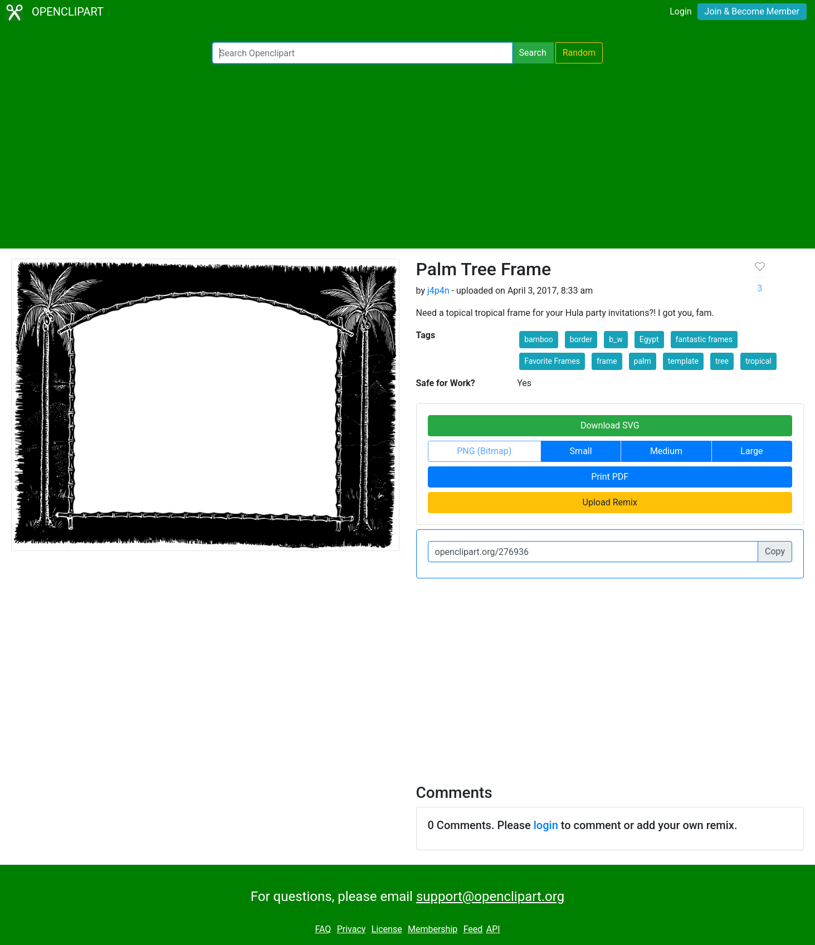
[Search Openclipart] (362, 53)
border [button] (581, 339)
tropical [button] (758, 361)
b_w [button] (616, 339)
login (546, 825)
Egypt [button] (649, 339)
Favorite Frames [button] (552, 361)
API (493, 929)
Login (680, 11)
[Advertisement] (408, 156)
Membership (432, 929)
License (387, 929)
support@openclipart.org (490, 896)
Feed (473, 929)
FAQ (323, 929)
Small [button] (581, 451)
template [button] (683, 361)
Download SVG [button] (610, 425)
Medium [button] (666, 451)
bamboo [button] (538, 339)
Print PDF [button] (609, 476)
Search (532, 52)
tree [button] (722, 361)
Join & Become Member (752, 11)
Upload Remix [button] (610, 502)
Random (579, 52)
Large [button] (751, 451)
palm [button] (642, 361)
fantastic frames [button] (704, 339)
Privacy (351, 929)
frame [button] (607, 361)
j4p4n (438, 290)
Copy (775, 551)
